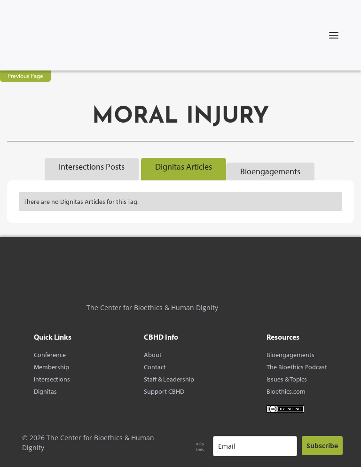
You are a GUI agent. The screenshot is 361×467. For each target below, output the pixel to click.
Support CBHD (164, 391)
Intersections (52, 379)
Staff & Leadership (169, 379)
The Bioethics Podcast (297, 367)
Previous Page (25, 75)
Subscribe (322, 445)
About (153, 354)
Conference (50, 354)
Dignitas (45, 391)
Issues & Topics (287, 379)
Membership (51, 367)
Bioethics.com (286, 391)
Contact (155, 367)
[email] (255, 446)
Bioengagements (290, 354)
